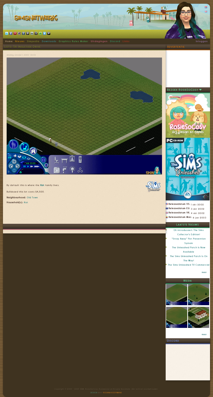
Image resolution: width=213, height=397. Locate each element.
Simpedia (33, 41)
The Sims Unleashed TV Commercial (189, 265)
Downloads (49, 41)
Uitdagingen (99, 41)
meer (204, 272)
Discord (115, 41)
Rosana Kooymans (112, 393)
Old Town (32, 197)
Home (9, 41)
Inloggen (202, 41)
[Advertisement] (84, 215)
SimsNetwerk (36, 18)
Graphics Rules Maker (74, 41)
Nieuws (20, 41)
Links (126, 41)
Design (94, 393)
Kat (42, 185)
